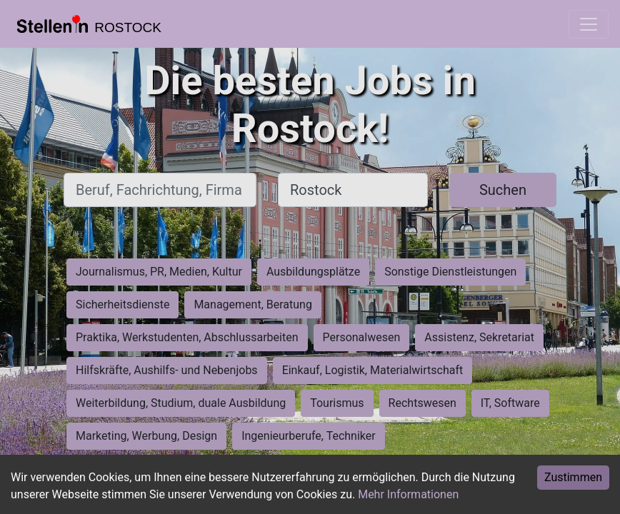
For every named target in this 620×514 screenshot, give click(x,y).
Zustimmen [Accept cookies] (573, 477)
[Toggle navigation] (589, 24)
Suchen (502, 189)
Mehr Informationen (408, 494)
